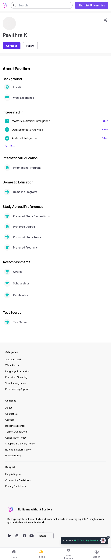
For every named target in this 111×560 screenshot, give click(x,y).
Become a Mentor (15, 425)
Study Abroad (13, 359)
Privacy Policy (13, 455)
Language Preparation (17, 371)
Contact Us (11, 413)
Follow (105, 121)
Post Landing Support (17, 389)
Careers (10, 419)
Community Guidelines (18, 480)
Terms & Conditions (16, 431)
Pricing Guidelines (15, 486)
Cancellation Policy (16, 437)
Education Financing (16, 377)
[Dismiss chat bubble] (108, 537)
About (8, 407)
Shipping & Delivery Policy (20, 443)
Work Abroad (12, 365)
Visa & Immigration (15, 383)
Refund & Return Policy (18, 449)
